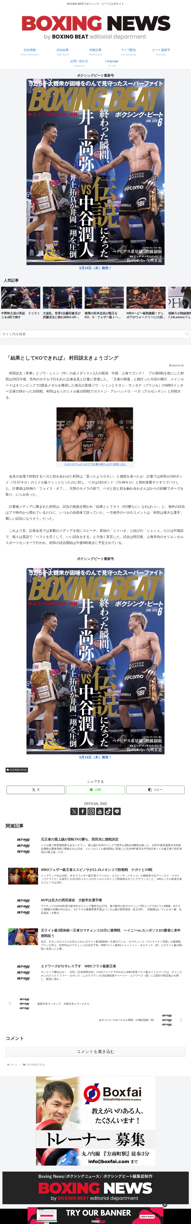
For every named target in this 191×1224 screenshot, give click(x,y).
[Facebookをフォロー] (82, 811)
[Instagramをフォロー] (91, 811)
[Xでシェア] (36, 790)
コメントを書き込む (95, 1051)
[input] (95, 334)
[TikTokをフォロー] (108, 811)
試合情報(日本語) (17, 769)
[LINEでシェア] (95, 790)
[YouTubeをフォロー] (100, 811)
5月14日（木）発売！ (95, 268)
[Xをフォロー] (74, 811)
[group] (20, 304)
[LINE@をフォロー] (117, 811)
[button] (184, 304)
